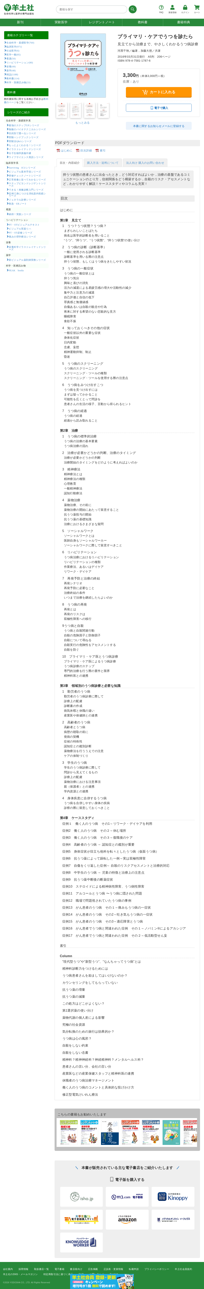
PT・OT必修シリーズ (20, 232)
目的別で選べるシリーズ (22, 133)
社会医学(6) (12, 50)
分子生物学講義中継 (20, 153)
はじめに (67, 150)
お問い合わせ (96, 1274)
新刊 (20, 22)
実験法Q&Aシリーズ (20, 141)
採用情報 (23, 1269)
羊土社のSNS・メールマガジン (20, 1274)
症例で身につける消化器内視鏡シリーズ (27, 194)
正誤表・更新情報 (113, 1269)
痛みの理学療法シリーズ (22, 236)
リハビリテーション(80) (19, 62)
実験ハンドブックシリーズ (23, 137)
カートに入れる (159, 92)
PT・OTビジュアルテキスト (24, 224)
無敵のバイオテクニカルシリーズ (27, 129)
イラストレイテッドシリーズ (25, 149)
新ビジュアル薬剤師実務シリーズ (27, 260)
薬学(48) (11, 70)
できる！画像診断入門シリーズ (26, 189)
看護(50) (11, 58)
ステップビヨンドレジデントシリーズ (27, 184)
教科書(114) (12, 78)
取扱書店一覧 (41, 1269)
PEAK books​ (16, 270)
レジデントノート (102, 22)
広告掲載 (93, 1269)
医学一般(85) (13, 54)
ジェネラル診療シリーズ (22, 199)
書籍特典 (183, 22)
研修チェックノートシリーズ (25, 175)
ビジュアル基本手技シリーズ (25, 171)
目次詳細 (86, 150)
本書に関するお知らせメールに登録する (159, 126)
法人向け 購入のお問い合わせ (145, 162)
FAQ (81, 1274)
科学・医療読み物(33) (18, 82)
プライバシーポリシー (156, 1269)
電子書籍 (60, 1269)
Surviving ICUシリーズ (22, 167)
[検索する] (132, 9)
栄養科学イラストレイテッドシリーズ (27, 248)
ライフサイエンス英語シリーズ (26, 157)
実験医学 (61, 22)
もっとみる (82, 122)
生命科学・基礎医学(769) (20, 42)
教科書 (143, 22)
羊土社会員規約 (183, 1269)
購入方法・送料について (103, 162)
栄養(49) (11, 66)
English (114, 1274)
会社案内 (8, 1269)
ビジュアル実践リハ (20, 228)
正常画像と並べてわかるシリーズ (27, 179)
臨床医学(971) (14, 46)
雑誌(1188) (12, 74)
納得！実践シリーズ (20, 214)
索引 (103, 150)
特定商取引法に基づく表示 (58, 1274)
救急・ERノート (18, 203)
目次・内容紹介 (70, 162)
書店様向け (76, 1269)
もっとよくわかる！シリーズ (25, 145)
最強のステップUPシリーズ (24, 125)
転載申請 (134, 1269)
